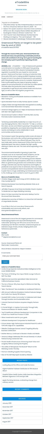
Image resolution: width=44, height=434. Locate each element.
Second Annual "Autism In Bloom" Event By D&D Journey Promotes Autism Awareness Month (20, 116)
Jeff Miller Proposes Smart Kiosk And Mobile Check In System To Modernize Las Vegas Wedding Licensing (21, 190)
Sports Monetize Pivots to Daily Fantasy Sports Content (19, 102)
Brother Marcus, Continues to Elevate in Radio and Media (20, 334)
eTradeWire (22, 2)
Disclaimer (15, 249)
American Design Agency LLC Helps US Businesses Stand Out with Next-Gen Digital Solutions (21, 111)
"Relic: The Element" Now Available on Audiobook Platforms (21, 289)
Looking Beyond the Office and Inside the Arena (18, 365)
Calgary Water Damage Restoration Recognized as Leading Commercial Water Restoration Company (21, 106)
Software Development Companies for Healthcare (18, 320)
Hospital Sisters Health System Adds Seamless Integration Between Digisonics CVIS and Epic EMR (22, 375)
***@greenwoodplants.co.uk (11, 237)
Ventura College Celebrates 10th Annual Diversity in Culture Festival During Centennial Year (21, 338)
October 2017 (7, 414)
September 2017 (8, 418)
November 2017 (8, 411)
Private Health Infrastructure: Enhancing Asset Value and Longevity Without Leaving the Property (20, 343)
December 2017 (8, 407)
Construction (14, 245)
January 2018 (7, 403)
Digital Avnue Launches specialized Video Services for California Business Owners (19, 280)
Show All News (6, 249)
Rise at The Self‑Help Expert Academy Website (16, 355)
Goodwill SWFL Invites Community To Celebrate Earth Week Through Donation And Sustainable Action (21, 298)
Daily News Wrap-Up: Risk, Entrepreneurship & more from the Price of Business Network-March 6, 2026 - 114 (22, 26)
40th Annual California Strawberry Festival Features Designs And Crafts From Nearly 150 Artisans (21, 293)
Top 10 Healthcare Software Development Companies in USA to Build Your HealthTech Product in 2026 (21, 313)
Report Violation (25, 249)
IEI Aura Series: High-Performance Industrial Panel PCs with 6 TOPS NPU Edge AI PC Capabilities (21, 324)
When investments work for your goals (14, 317)
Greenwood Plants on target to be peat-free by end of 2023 (21, 44)
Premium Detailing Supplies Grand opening (16, 352)
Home (3, 17)
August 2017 (6, 422)
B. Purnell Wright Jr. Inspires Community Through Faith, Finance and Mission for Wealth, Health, (19, 308)
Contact (10, 17)
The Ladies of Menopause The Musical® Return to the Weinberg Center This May (19, 348)
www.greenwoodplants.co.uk (11, 210)
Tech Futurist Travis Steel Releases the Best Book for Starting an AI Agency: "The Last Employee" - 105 (20, 36)
